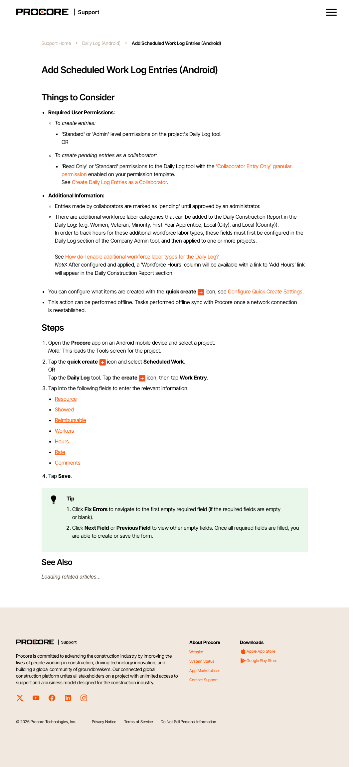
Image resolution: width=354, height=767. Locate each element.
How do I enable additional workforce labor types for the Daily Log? (142, 256)
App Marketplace (204, 670)
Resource (66, 398)
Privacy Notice (104, 721)
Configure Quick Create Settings (265, 291)
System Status (201, 661)
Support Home (56, 43)
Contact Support (203, 679)
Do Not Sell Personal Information (188, 721)
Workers (64, 430)
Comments (68, 462)
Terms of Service (138, 721)
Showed (64, 409)
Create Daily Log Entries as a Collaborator (119, 182)
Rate (60, 452)
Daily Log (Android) (101, 43)
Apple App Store (257, 651)
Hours (62, 441)
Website (196, 651)
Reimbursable (70, 420)
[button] (331, 12)
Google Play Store (258, 660)
